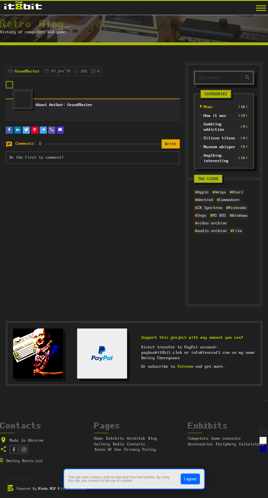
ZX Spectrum (209, 208)
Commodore (229, 200)
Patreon (185, 366)
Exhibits (115, 438)
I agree (190, 479)
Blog (152, 438)
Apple (203, 192)
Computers (198, 438)
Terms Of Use (107, 449)
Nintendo (237, 208)
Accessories (200, 444)
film (237, 231)
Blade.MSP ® (49, 489)
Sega (201, 215)
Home (98, 438)
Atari (237, 192)
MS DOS (219, 215)
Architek (136, 438)
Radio (118, 444)
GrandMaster (27, 71)
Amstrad (205, 200)
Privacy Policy (140, 449)
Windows (240, 215)
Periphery (226, 444)
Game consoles (226, 438)
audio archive (212, 231)
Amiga (220, 192)
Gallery (102, 444)
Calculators (251, 444)
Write (170, 144)
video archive (212, 223)
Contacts (136, 444)
